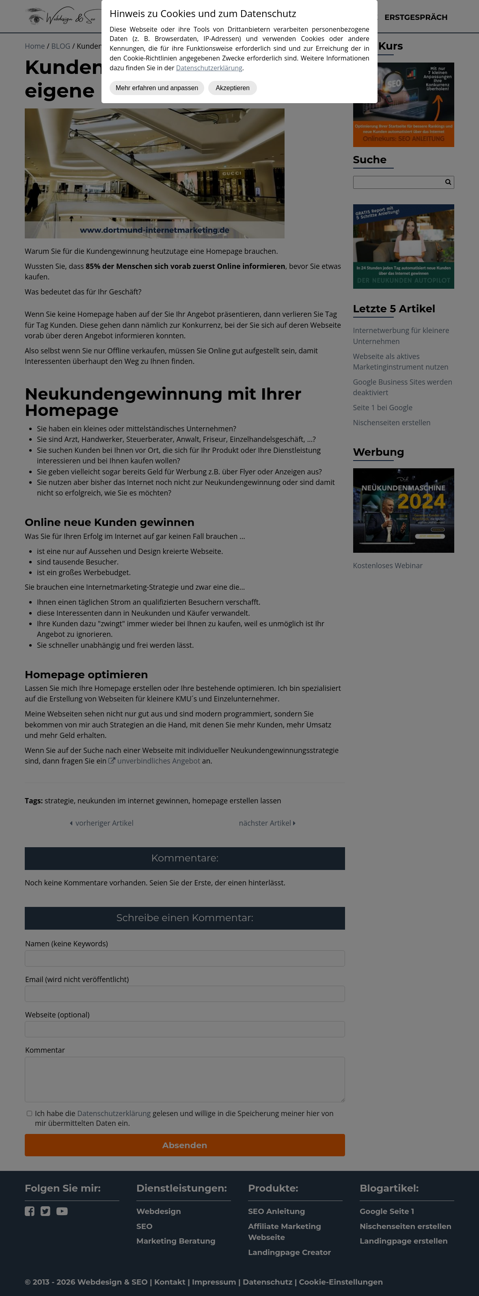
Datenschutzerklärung (209, 67)
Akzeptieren (233, 87)
